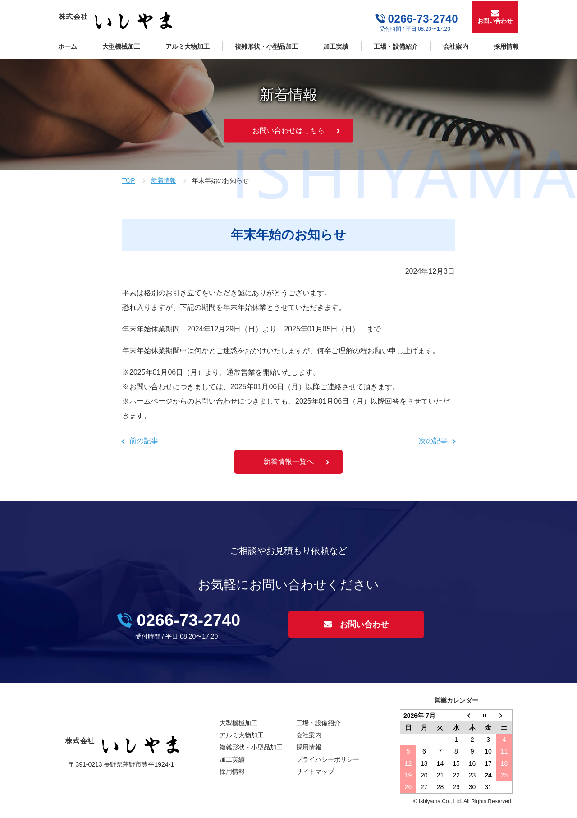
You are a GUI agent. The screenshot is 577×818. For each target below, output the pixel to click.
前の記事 (143, 441)
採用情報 (506, 46)
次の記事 (433, 441)
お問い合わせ (495, 21)
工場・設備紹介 (396, 46)
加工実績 (335, 46)
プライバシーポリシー (327, 759)
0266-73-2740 (423, 19)
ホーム (67, 46)
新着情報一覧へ (288, 461)
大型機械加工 (121, 46)
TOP (128, 180)
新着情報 (163, 180)
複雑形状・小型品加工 (266, 46)
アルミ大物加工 (187, 46)
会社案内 (455, 46)
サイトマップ (315, 771)
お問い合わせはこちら (288, 130)
